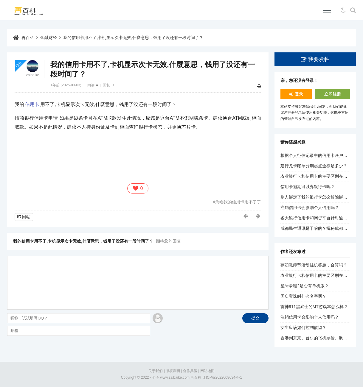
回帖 (26, 216)
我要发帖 (319, 59)
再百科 (27, 37)
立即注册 (332, 94)
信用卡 (32, 104)
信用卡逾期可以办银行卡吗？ (307, 186)
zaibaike (32, 75)
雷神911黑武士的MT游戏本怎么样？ (314, 306)
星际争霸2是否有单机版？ (304, 285)
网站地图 (207, 371)
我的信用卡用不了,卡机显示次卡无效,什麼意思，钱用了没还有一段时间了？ (133, 37)
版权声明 (173, 371)
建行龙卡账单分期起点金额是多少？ (313, 165)
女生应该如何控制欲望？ (303, 327)
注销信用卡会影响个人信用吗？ (309, 207)
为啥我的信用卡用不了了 (238, 201)
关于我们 (155, 371)
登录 (299, 94)
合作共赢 (190, 371)
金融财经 (48, 37)
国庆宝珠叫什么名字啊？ (303, 296)
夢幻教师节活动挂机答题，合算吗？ (313, 265)
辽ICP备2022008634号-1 (222, 377)
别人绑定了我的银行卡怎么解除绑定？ (315, 197)
